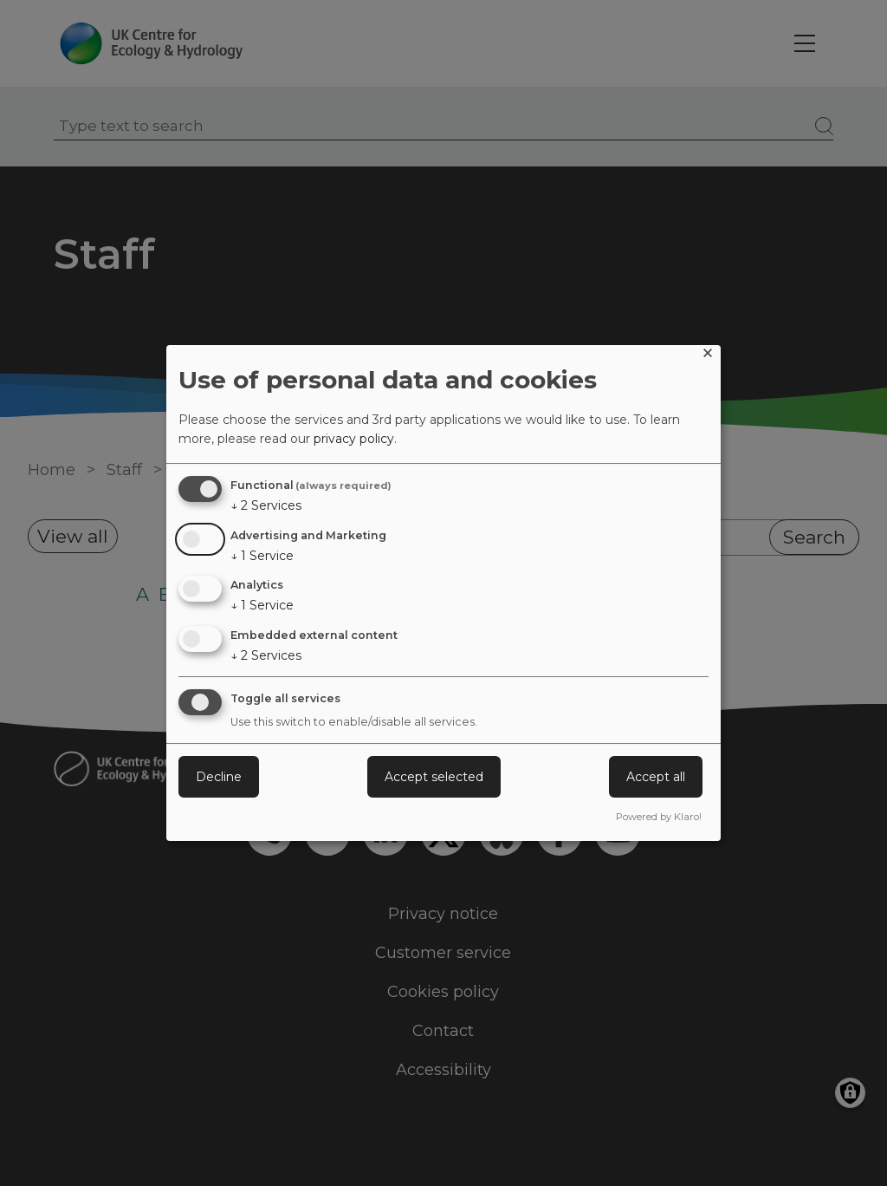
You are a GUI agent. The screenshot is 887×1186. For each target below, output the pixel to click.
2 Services (265, 505)
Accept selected (434, 777)
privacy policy (354, 438)
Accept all (655, 777)
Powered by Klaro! (659, 817)
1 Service (262, 555)
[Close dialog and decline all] (708, 356)
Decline (219, 777)
